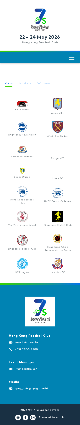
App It (60, 417)
